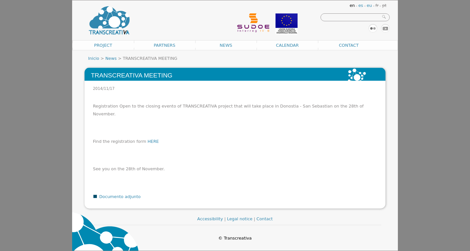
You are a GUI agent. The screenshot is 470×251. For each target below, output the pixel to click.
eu (369, 5)
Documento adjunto (120, 196)
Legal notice (240, 218)
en (352, 5)
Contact (349, 45)
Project (103, 45)
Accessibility (210, 218)
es (360, 5)
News (226, 45)
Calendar (287, 45)
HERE (153, 141)
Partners (164, 45)
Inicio (93, 58)
